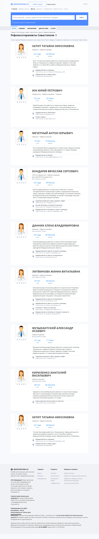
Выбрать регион (24, 9)
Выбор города (37, 4)
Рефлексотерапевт (46, 50)
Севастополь (51, 4)
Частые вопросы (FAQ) (71, 488)
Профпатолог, (37, 95)
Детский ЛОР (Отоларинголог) (42, 179)
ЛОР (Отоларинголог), (39, 177)
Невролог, (35, 50)
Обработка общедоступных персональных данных (73, 484)
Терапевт (59, 95)
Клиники (39, 9)
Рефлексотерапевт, (48, 95)
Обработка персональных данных (75, 481)
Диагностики (58, 9)
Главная (14, 9)
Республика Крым (54, 484)
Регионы (53, 478)
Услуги (66, 9)
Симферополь (55, 488)
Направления (47, 9)
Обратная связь (69, 478)
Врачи (33, 9)
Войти (85, 4)
